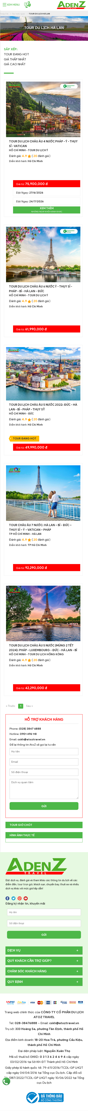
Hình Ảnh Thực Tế (22, 835)
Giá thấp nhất (15, 59)
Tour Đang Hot (16, 54)
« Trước (10, 706)
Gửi (44, 806)
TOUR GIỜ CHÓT (21, 825)
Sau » (29, 706)
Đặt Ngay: (29, 192)
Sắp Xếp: (11, 49)
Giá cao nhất (15, 64)
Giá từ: (32, 184)
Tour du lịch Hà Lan (39, 13)
